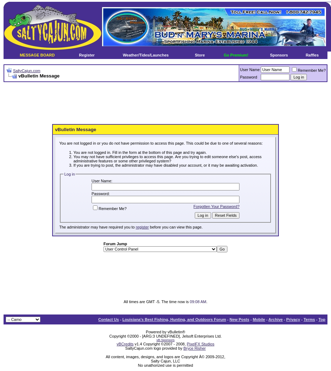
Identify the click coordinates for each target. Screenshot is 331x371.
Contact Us (108, 319)
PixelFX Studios (201, 344)
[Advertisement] (166, 103)
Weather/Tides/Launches (146, 55)
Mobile (259, 319)
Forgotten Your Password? (216, 206)
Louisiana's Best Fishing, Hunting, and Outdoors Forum (174, 319)
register (142, 227)
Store (200, 55)
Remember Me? (309, 70)
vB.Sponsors (165, 340)
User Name (250, 70)
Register (87, 55)
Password (248, 77)
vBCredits (125, 344)
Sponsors (279, 55)
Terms (309, 319)
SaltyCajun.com (26, 71)
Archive (276, 319)
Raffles (312, 55)
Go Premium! (236, 55)
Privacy (293, 319)
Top (322, 319)
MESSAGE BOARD (37, 55)
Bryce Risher (194, 348)
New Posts (239, 319)
